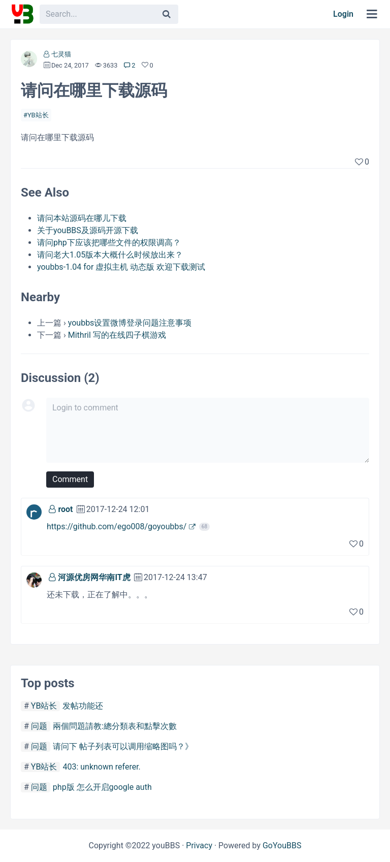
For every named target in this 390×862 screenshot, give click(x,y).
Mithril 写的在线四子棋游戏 (117, 335)
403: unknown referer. (101, 767)
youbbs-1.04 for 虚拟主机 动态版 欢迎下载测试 (121, 267)
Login (343, 14)
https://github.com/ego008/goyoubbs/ (116, 526)
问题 (39, 726)
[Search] (166, 14)
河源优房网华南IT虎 (94, 577)
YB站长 (38, 115)
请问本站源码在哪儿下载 (81, 218)
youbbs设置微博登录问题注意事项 (130, 323)
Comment (70, 479)
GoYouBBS (282, 845)
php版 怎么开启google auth (102, 787)
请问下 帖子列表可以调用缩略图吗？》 (123, 746)
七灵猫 (61, 54)
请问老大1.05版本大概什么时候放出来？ (110, 255)
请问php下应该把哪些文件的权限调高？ (109, 242)
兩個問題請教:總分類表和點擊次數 (115, 726)
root (65, 509)
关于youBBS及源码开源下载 (87, 230)
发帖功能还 (82, 706)
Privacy (199, 845)
